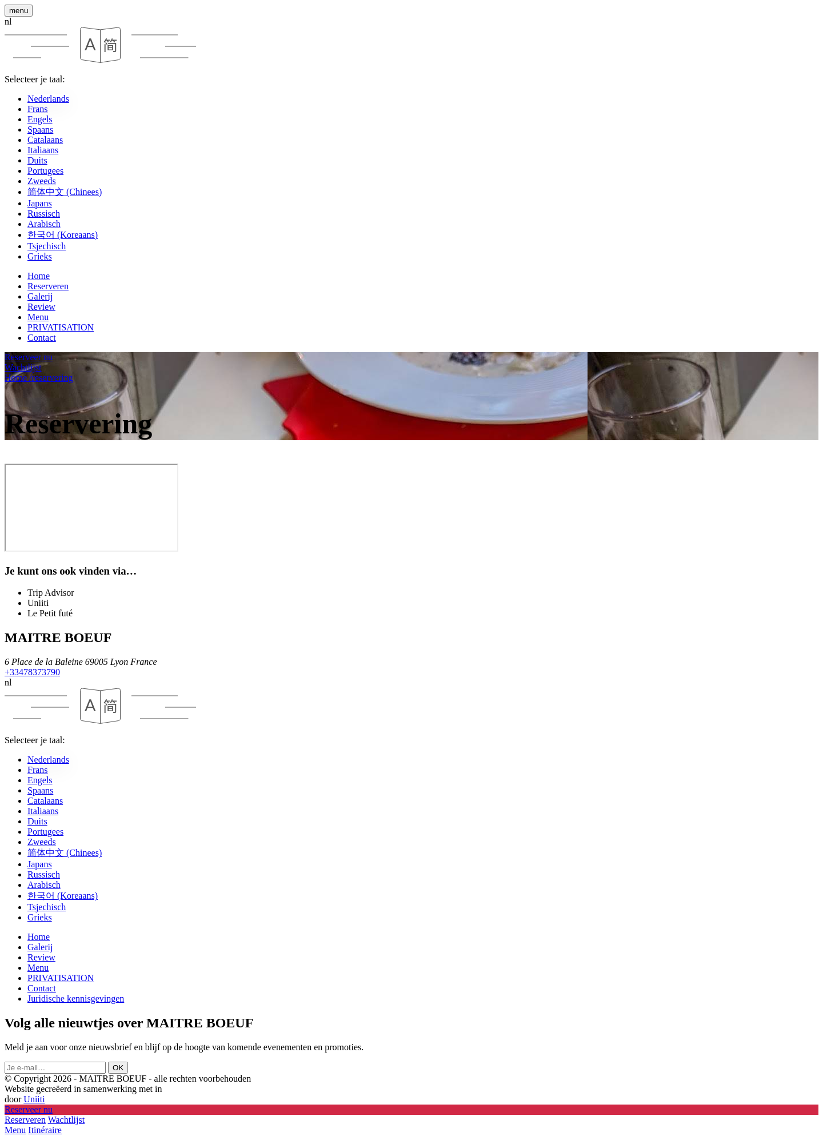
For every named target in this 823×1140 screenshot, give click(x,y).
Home (38, 276)
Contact (41, 337)
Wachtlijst (66, 1120)
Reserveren (48, 286)
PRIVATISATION (60, 327)
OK (118, 1067)
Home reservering (39, 377)
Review (41, 307)
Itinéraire (45, 1130)
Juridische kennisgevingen (75, 998)
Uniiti (34, 1099)
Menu (38, 317)
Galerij (40, 296)
